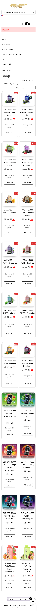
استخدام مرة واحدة (8, 49)
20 (26, 81)
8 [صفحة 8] (20, 599)
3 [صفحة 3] (12, 599)
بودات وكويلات (6, 44)
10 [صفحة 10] (26, 599)
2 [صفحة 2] (10, 599)
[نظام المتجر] (24, 87)
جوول (3, 59)
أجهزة (4, 34)
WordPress (22, 605)
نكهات (4, 39)
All (32, 81)
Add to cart (9, 132)
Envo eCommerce (18, 608)
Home (3, 70)
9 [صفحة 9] (22, 599)
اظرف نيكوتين (6, 64)
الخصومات (5, 30)
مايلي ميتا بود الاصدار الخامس (11, 54)
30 (29, 81)
